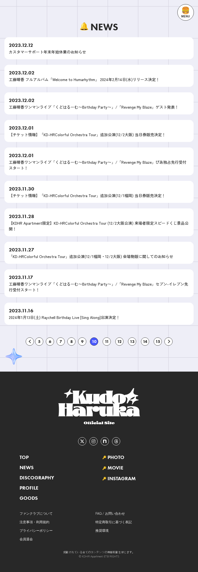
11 (107, 341)
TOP (24, 457)
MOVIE (115, 468)
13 (132, 341)
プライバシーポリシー (36, 530)
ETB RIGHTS (111, 556)
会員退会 (26, 538)
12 (119, 341)
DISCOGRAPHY (37, 478)
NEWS (27, 467)
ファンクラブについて (36, 513)
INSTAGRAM (122, 479)
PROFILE (29, 488)
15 (158, 341)
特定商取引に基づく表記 (113, 521)
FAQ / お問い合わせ (110, 513)
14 (145, 341)
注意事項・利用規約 (34, 521)
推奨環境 (102, 530)
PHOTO (116, 457)
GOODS (29, 498)
